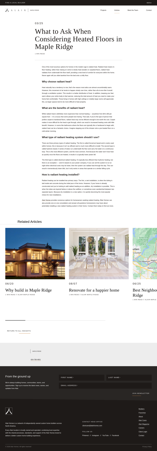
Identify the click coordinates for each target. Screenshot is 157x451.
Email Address (69, 385)
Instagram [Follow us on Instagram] (95, 435)
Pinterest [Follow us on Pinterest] (85, 435)
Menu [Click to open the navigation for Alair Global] (149, 3)
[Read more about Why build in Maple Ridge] (35, 271)
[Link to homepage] (29, 10)
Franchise (142, 413)
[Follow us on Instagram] (10, 360)
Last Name (114, 377)
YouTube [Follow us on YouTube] (105, 435)
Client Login (143, 432)
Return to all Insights (19, 331)
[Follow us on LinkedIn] (20, 360)
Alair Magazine (144, 424)
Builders (141, 409)
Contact (149, 10)
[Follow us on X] (17, 360)
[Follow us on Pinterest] (27, 360)
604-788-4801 (36, 359)
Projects (103, 10)
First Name (67, 377)
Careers (141, 428)
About (141, 416)
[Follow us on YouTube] (13, 360)
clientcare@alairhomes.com (92, 425)
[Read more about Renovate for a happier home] (99, 271)
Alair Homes (46, 200)
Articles (117, 10)
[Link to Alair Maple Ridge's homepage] (40, 351)
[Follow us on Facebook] (6, 360)
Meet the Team (133, 10)
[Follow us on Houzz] (23, 360)
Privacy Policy (147, 446)
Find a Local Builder (15, 2)
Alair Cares (143, 420)
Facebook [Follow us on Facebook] (115, 435)
